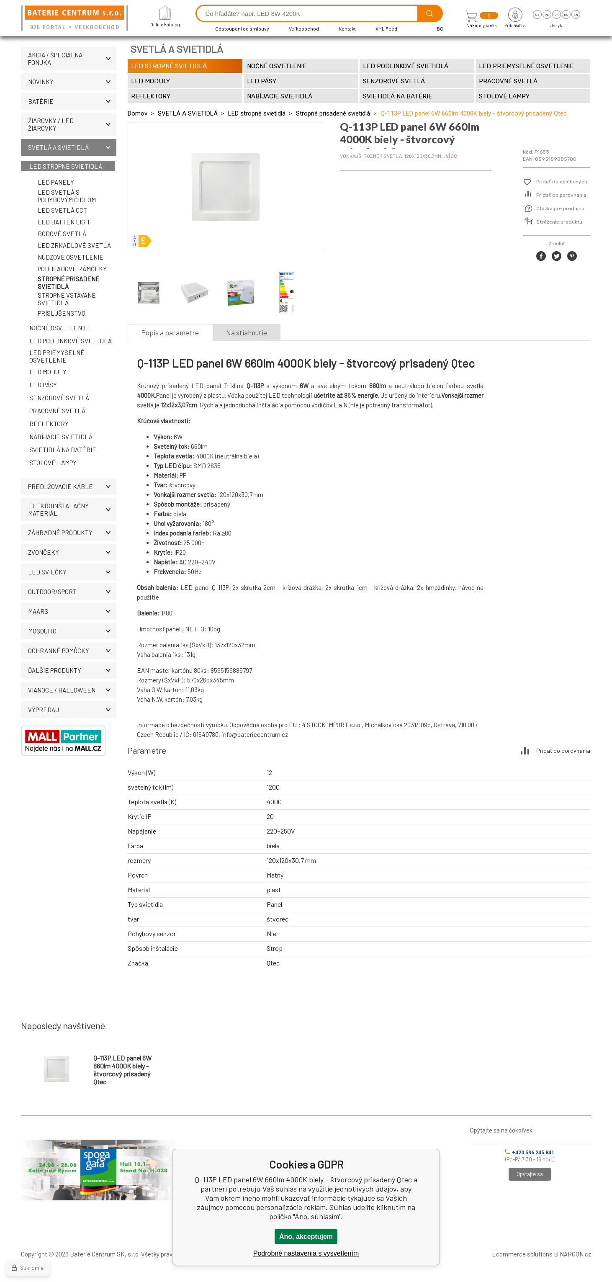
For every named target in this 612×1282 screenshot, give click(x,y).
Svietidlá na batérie (62, 449)
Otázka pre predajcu (560, 208)
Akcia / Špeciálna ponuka (72, 58)
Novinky (72, 81)
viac (451, 155)
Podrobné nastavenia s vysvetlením (306, 1253)
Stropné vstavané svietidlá (67, 298)
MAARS (72, 611)
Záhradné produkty (72, 532)
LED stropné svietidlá (65, 166)
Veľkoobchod (304, 28)
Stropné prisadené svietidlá (69, 282)
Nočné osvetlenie (58, 328)
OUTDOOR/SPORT (72, 591)
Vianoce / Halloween (72, 690)
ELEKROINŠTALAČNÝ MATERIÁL (72, 509)
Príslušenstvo (61, 313)
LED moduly (48, 372)
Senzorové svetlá (59, 398)
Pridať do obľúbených (561, 182)
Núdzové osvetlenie (70, 257)
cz (537, 15)
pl (547, 15)
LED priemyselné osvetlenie (57, 356)
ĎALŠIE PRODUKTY (72, 670)
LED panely (56, 182)
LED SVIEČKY (72, 572)
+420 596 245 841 (529, 1152)
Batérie (72, 101)
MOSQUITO (72, 631)
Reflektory (49, 423)
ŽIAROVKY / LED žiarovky (72, 124)
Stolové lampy (53, 462)
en (575, 15)
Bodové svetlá (62, 233)
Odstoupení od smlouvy (242, 28)
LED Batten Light (65, 222)
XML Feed (386, 28)
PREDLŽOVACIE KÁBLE (72, 486)
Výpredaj (72, 709)
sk (556, 15)
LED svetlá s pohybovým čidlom (67, 195)
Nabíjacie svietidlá (61, 436)
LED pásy (43, 385)
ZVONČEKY (72, 552)
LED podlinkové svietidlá (70, 341)
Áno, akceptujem (306, 1236)
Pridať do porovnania (561, 195)
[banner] (75, 18)
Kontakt (347, 28)
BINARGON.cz (572, 1254)
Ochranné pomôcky (72, 650)
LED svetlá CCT (62, 210)
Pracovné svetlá (57, 410)
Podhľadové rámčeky (72, 269)
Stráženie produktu (559, 222)
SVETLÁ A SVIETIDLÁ (72, 147)
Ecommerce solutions (522, 1254)
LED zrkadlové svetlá (74, 245)
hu (566, 15)
